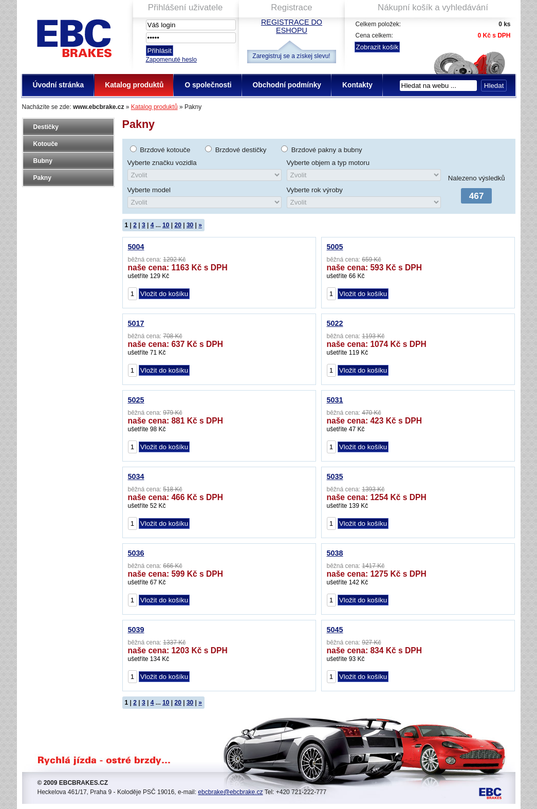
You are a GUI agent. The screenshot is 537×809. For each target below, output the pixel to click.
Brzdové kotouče (165, 150)
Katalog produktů (154, 107)
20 (177, 225)
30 (190, 225)
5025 (136, 400)
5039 (136, 630)
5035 (335, 476)
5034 (136, 476)
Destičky (46, 127)
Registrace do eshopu (291, 26)
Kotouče (45, 144)
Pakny (42, 177)
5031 (335, 400)
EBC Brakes (73, 36)
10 (165, 225)
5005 (335, 247)
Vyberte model (149, 190)
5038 (335, 553)
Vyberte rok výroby (315, 190)
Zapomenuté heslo (171, 59)
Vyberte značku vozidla (162, 163)
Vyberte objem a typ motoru (328, 163)
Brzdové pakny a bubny (326, 150)
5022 (335, 323)
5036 (136, 553)
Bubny (42, 160)
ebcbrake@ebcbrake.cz (230, 792)
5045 (335, 630)
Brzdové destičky (241, 150)
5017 (136, 323)
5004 (136, 247)
